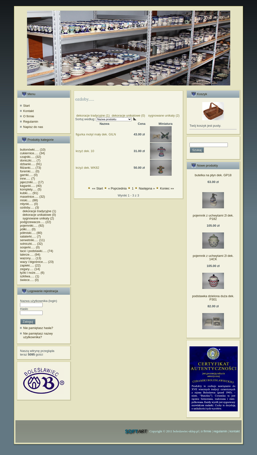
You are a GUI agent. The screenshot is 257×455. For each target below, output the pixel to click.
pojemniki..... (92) (32, 225)
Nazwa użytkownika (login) (38, 301)
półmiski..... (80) (31, 233)
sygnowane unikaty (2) (37, 218)
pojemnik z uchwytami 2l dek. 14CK (213, 257)
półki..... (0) (27, 229)
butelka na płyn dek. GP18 (213, 175)
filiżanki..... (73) (30, 167)
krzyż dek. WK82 (87, 167)
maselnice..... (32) (32, 196)
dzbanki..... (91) (31, 164)
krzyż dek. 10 (85, 151)
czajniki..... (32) (30, 157)
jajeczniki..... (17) (32, 182)
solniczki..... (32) (31, 243)
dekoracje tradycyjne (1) (38, 211)
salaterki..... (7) (30, 236)
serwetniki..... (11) (32, 240)
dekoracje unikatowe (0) (38, 215)
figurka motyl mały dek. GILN (96, 134)
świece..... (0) (29, 280)
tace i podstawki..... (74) (36, 251)
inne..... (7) (27, 178)
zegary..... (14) (30, 269)
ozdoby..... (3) (29, 207)
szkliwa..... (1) (29, 276)
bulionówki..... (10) (33, 149)
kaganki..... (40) (31, 186)
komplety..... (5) (30, 189)
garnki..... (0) (29, 175)
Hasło (24, 309)
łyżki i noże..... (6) (32, 272)
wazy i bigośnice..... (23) (37, 262)
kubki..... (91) (29, 193)
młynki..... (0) (29, 204)
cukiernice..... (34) (32, 153)
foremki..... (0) (29, 171)
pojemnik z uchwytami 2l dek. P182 (213, 217)
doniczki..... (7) (30, 160)
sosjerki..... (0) (30, 247)
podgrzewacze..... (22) (35, 222)
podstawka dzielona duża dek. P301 (213, 297)
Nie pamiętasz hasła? (38, 328)
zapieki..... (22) (30, 265)
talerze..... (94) (30, 254)
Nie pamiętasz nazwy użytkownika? (38, 335)
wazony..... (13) (30, 258)
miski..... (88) (29, 200)
